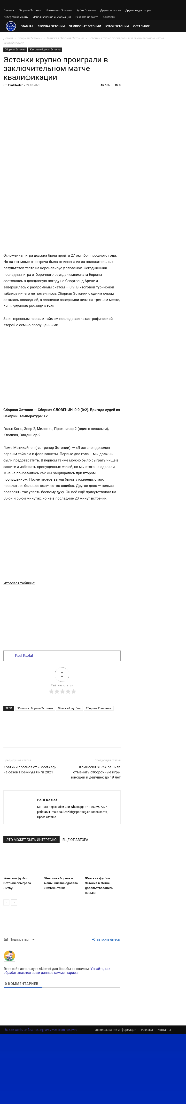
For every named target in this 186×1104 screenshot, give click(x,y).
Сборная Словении (98, 708)
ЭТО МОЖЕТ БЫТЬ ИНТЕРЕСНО (31, 840)
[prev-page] (6, 902)
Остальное (141, 26)
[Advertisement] (62, 125)
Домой (8, 38)
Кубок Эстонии (86, 10)
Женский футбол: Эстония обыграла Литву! (17, 883)
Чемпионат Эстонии (59, 10)
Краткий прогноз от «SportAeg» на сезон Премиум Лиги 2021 (29, 769)
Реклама (147, 1030)
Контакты (109, 17)
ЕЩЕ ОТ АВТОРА (75, 840)
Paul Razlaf (15, 85)
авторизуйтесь (106, 939)
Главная (8, 10)
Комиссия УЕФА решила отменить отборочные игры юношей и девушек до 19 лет (96, 772)
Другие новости (110, 10)
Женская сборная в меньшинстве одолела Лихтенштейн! (61, 883)
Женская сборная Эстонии (65, 38)
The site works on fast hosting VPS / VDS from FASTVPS (40, 1030)
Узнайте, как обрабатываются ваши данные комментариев (57, 971)
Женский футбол (69, 708)
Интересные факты (15, 17)
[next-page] (14, 902)
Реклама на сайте (87, 17)
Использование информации (52, 17)
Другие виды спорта (138, 10)
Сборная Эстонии (29, 10)
